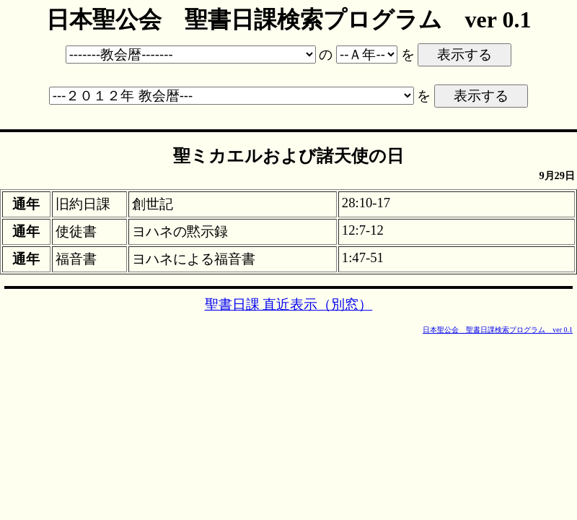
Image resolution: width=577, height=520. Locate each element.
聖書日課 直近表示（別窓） (289, 304)
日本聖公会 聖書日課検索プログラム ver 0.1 (498, 330)
